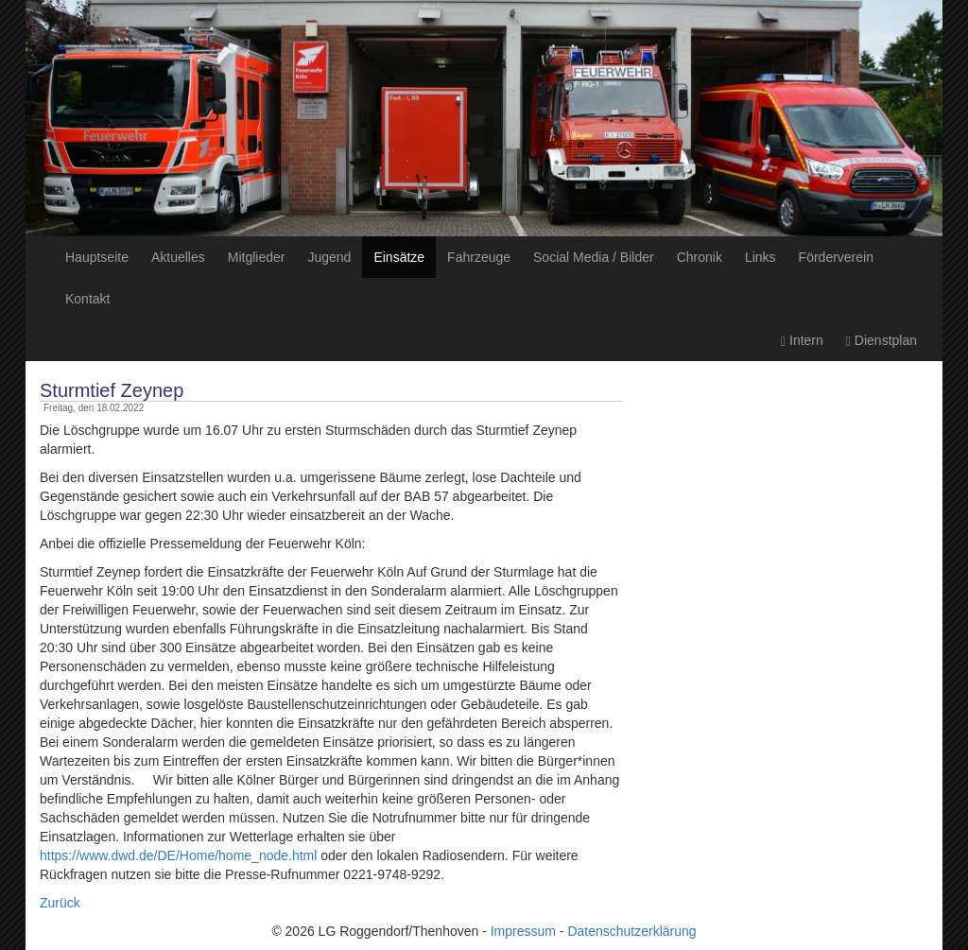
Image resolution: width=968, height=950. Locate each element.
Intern (802, 341)
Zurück (60, 902)
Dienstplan (881, 341)
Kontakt (87, 298)
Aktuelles (178, 257)
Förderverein (836, 257)
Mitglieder (256, 257)
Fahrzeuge (478, 257)
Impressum (523, 931)
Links (760, 257)
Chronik (699, 257)
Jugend (329, 257)
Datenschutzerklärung (631, 931)
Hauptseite (97, 257)
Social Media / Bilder (593, 257)
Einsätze (398, 257)
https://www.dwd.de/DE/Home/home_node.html (178, 855)
